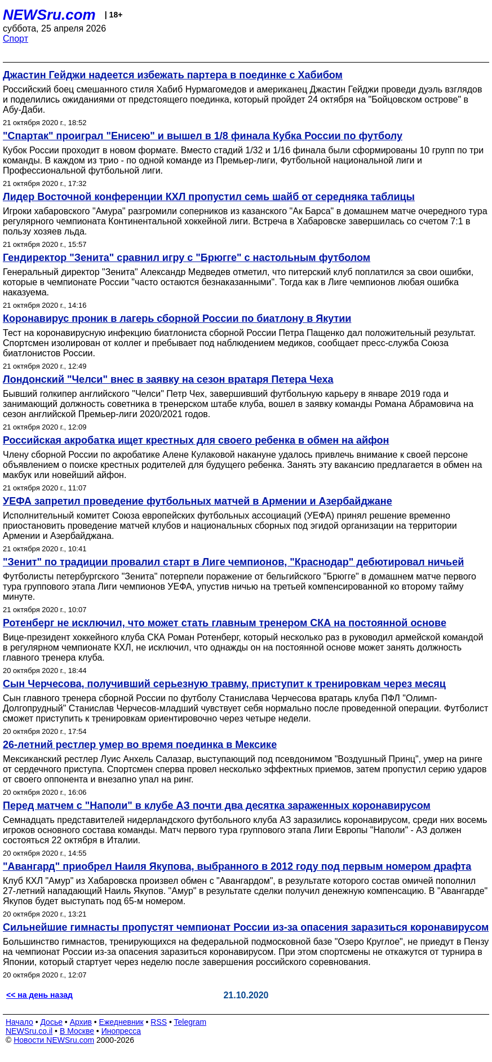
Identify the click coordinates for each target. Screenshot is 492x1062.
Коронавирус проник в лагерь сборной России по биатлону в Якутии (177, 318)
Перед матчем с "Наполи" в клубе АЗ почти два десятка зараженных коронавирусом (217, 805)
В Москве (77, 1031)
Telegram (190, 1021)
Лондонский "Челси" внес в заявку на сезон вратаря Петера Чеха (168, 379)
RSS (158, 1021)
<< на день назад (39, 994)
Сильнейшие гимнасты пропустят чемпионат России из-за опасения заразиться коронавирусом (246, 927)
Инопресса (121, 1031)
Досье (51, 1021)
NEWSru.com (49, 14)
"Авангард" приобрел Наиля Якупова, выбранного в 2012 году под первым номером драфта (237, 866)
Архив (81, 1021)
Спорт (15, 38)
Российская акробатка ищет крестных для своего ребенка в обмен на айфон (196, 440)
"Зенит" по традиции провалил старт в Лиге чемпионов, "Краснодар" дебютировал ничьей (233, 562)
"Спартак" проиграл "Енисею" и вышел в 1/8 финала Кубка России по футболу (202, 135)
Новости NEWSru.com (54, 1040)
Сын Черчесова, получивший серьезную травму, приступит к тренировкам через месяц (224, 683)
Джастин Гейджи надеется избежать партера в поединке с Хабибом (173, 75)
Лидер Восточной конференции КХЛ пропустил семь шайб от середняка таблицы (209, 196)
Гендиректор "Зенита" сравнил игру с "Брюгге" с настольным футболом (186, 257)
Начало (19, 1021)
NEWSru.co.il (29, 1031)
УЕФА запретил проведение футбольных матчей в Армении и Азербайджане (197, 501)
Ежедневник (121, 1021)
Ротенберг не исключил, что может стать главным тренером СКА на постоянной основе (224, 623)
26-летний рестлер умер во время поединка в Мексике (140, 744)
